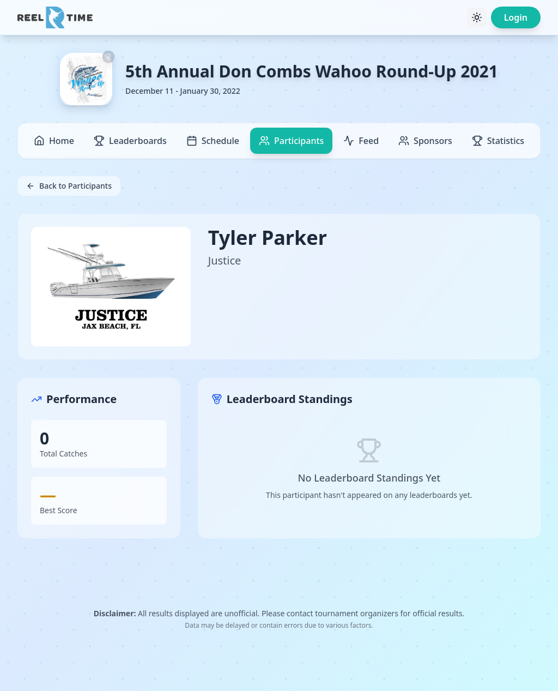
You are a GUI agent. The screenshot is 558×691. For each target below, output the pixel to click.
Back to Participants (69, 186)
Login (515, 17)
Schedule (212, 141)
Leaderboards (130, 141)
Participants (291, 141)
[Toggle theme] (477, 17)
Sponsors (425, 141)
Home (54, 141)
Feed (361, 141)
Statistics (498, 141)
